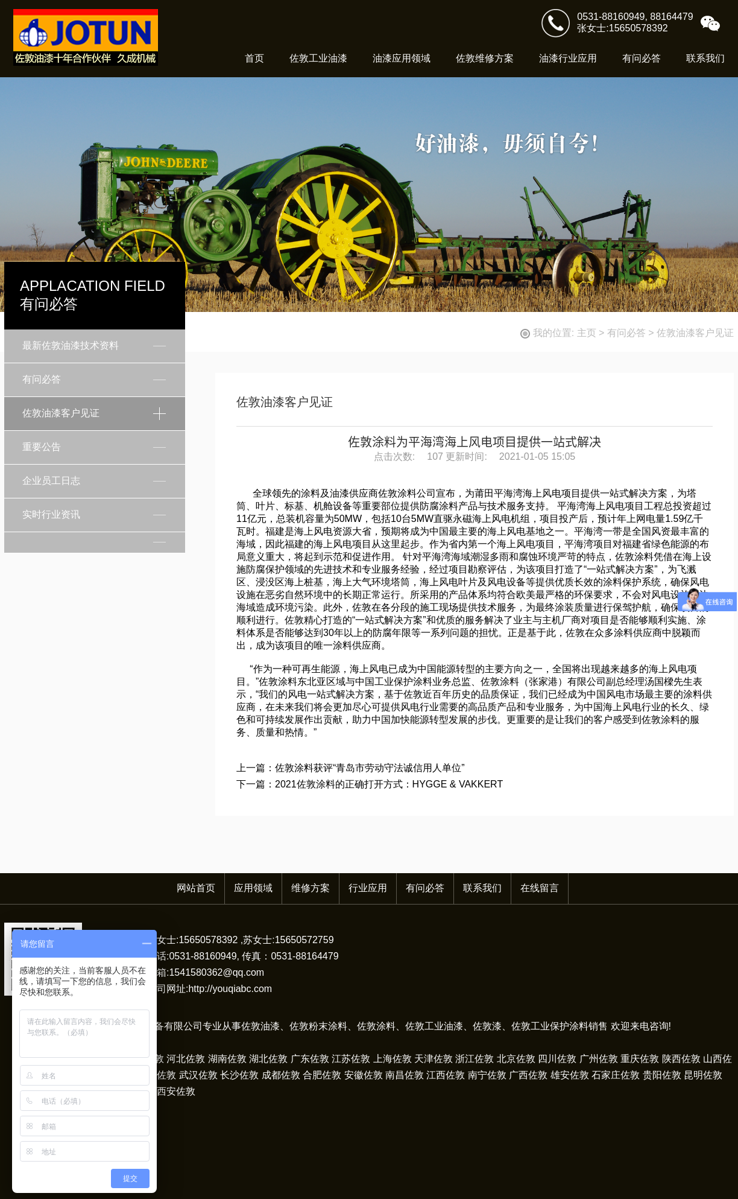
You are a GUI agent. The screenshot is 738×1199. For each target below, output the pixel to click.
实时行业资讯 (51, 514)
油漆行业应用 (568, 58)
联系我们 (705, 58)
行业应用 (367, 888)
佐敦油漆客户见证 (695, 333)
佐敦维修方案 (485, 58)
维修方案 (310, 888)
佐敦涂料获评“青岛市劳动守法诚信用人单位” (370, 768)
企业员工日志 (51, 480)
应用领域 (253, 888)
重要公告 (41, 447)
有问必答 (641, 58)
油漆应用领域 (401, 58)
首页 (254, 58)
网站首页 (196, 888)
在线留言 (539, 888)
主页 (586, 333)
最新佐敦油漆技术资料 (70, 345)
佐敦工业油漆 (318, 58)
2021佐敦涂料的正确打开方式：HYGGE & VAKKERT (389, 784)
